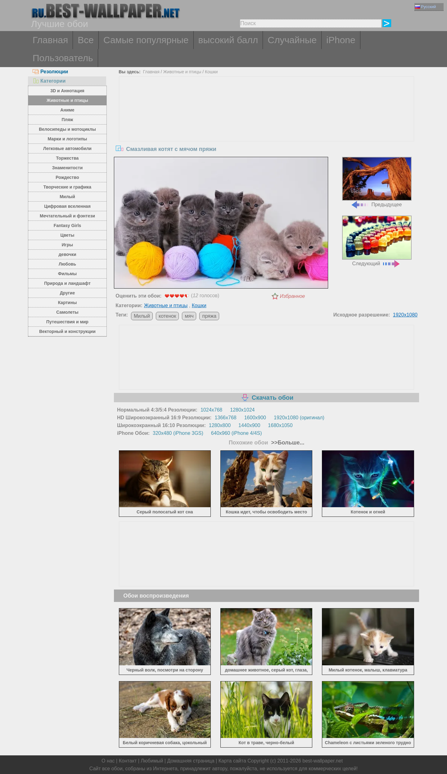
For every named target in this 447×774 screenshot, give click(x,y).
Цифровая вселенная (67, 206)
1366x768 (225, 417)
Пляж (67, 119)
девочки (67, 254)
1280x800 (220, 425)
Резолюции (50, 71)
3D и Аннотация (67, 90)
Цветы (67, 235)
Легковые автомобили (67, 148)
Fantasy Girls (67, 225)
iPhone (340, 40)
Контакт (128, 760)
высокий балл (228, 40)
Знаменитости (67, 167)
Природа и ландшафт (67, 283)
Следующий (377, 241)
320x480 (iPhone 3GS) (178, 433)
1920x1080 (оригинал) (299, 417)
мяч (189, 316)
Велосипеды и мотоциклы (67, 129)
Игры (67, 244)
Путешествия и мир (67, 321)
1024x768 (211, 409)
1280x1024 (242, 409)
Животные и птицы (67, 100)
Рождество (67, 177)
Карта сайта (232, 760)
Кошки (211, 71)
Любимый (152, 760)
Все (86, 40)
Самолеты (67, 312)
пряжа (209, 316)
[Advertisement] (267, 123)
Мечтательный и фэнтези (67, 215)
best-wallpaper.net (322, 760)
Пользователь (63, 58)
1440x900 (249, 425)
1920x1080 (405, 314)
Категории (49, 81)
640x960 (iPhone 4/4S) (236, 433)
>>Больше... (287, 442)
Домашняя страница (190, 760)
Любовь (67, 264)
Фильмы (67, 273)
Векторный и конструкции (67, 331)
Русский (425, 6)
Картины (67, 302)
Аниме (67, 109)
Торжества (67, 158)
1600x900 (255, 417)
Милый (67, 196)
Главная (50, 40)
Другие (67, 292)
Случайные (292, 40)
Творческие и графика (67, 186)
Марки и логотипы (67, 138)
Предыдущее (377, 182)
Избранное (292, 296)
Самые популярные (146, 40)
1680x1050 (280, 425)
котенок (167, 316)
